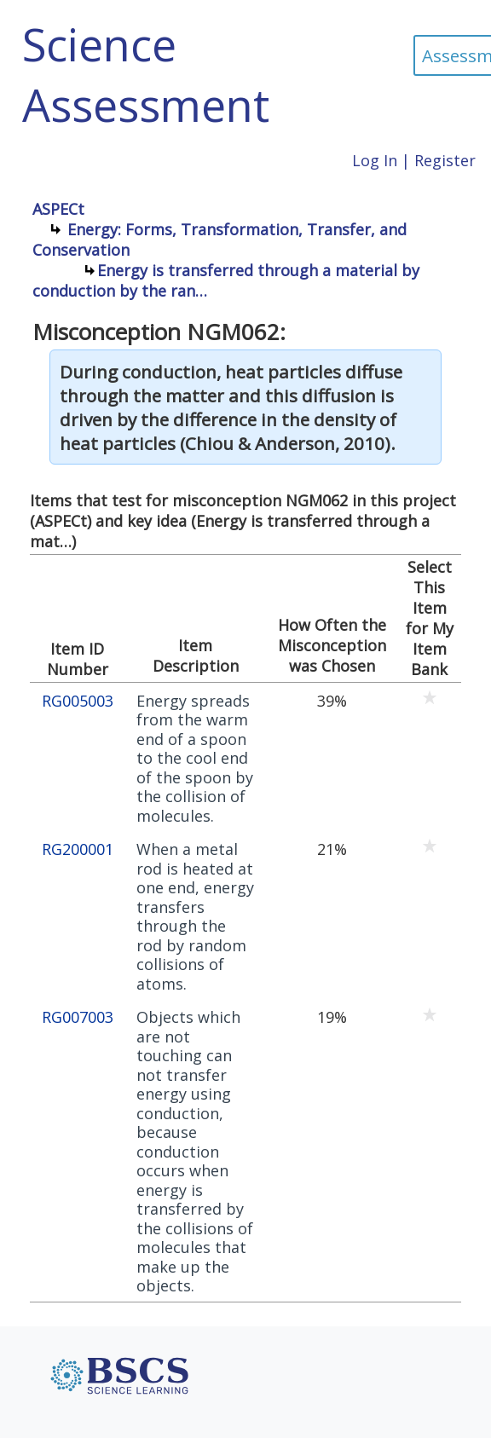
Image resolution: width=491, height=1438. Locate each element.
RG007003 (77, 1017)
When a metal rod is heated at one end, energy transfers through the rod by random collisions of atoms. (195, 916)
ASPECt (58, 209)
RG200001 (77, 849)
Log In (374, 160)
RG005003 (77, 701)
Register (445, 160)
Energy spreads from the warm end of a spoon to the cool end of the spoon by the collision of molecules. (194, 758)
